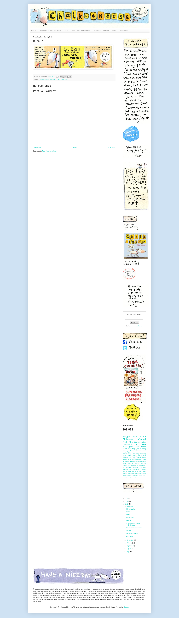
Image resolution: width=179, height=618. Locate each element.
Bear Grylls (132, 469)
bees (129, 473)
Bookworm (129, 536)
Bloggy (126, 436)
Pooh (144, 457)
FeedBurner (138, 326)
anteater (125, 473)
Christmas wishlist (132, 534)
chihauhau (135, 475)
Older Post (111, 147)
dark (140, 459)
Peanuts (138, 457)
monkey (139, 465)
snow (134, 455)
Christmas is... (130, 509)
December (130, 506)
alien (144, 471)
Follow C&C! (124, 30)
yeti (137, 449)
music (144, 465)
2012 (126, 501)
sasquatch (141, 473)
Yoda (141, 463)
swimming (143, 467)
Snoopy (136, 463)
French (138, 469)
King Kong (131, 453)
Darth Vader (140, 447)
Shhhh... (129, 515)
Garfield (143, 469)
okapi (143, 436)
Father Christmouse (58, 79)
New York (131, 457)
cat (145, 463)
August (129, 549)
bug (133, 449)
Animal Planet (129, 475)
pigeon (143, 461)
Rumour (128, 512)
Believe (128, 520)
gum (129, 465)
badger (125, 459)
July (128, 552)
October (129, 543)
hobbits (130, 477)
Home (33, 30)
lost (139, 461)
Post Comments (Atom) (50, 151)
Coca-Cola (49, 79)
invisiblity (133, 465)
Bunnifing (143, 449)
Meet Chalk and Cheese (81, 30)
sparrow (128, 467)
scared (125, 463)
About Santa (130, 517)
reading (125, 453)
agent (140, 471)
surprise (135, 467)
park (131, 447)
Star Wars (134, 442)
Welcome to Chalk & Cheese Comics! (54, 30)
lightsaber (134, 461)
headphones (127, 461)
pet (136, 444)
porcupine (134, 477)
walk (135, 436)
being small (127, 455)
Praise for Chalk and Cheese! (105, 30)
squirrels (143, 453)
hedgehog (134, 473)
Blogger (126, 607)
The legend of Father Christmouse (133, 524)
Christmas (42, 79)
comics (140, 475)
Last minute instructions (134, 528)
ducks (125, 449)
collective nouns (140, 451)
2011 (126, 504)
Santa (66, 79)
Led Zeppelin (127, 471)
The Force (135, 471)
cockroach (135, 459)
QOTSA (130, 463)
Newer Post (37, 147)
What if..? (129, 531)
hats (144, 459)
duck (137, 453)
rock (129, 449)
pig (123, 467)
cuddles (125, 465)
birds (129, 459)
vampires (125, 469)
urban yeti (126, 451)
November (130, 540)
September (130, 546)
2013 (126, 498)
